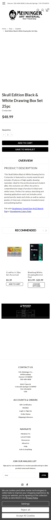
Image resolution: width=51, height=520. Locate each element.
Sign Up (29, 411)
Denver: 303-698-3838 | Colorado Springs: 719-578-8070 (28, 3)
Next (46, 230)
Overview (25, 160)
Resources (25, 440)
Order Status (25, 414)
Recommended (25, 230)
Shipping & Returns (25, 417)
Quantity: (6, 130)
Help (25, 446)
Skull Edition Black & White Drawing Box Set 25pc (21, 31)
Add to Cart (14, 284)
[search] (37, 10)
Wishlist (25, 408)
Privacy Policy (32, 498)
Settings (25, 503)
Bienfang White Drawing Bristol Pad (35, 274)
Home (4, 29)
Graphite (18, 29)
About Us (25, 443)
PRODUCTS (25, 434)
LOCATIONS (25, 437)
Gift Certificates (25, 405)
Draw (10, 29)
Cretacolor (7, 110)
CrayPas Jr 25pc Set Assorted (13, 273)
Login (21, 411)
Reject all (25, 509)
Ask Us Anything (25, 449)
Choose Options (36, 285)
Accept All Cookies (25, 515)
